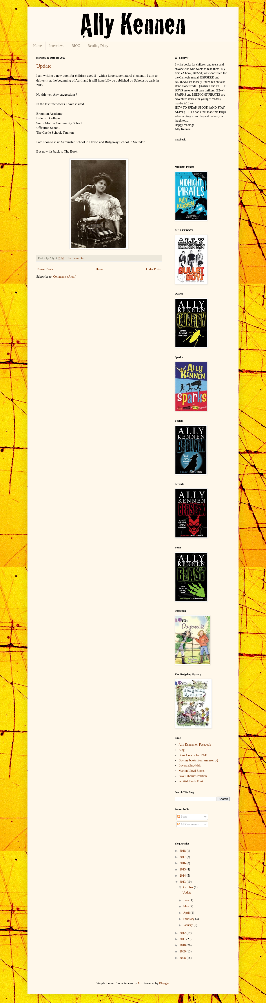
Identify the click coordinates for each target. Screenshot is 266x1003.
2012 (183, 933)
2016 (183, 863)
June (186, 900)
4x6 (140, 983)
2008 (183, 957)
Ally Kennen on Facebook (195, 744)
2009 (183, 951)
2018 (183, 850)
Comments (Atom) (64, 276)
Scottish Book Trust (191, 781)
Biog (182, 750)
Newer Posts (45, 269)
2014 (183, 875)
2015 (183, 869)
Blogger (164, 983)
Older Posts (153, 269)
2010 (183, 945)
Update (43, 66)
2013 (183, 881)
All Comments (188, 824)
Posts (182, 816)
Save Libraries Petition (193, 776)
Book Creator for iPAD (193, 755)
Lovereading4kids (190, 765)
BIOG (76, 45)
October (188, 887)
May (186, 906)
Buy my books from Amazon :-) (198, 760)
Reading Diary (98, 45)
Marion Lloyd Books (191, 770)
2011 (183, 939)
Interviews (56, 45)
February (189, 919)
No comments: (75, 258)
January (188, 925)
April (186, 912)
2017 (183, 857)
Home (37, 45)
